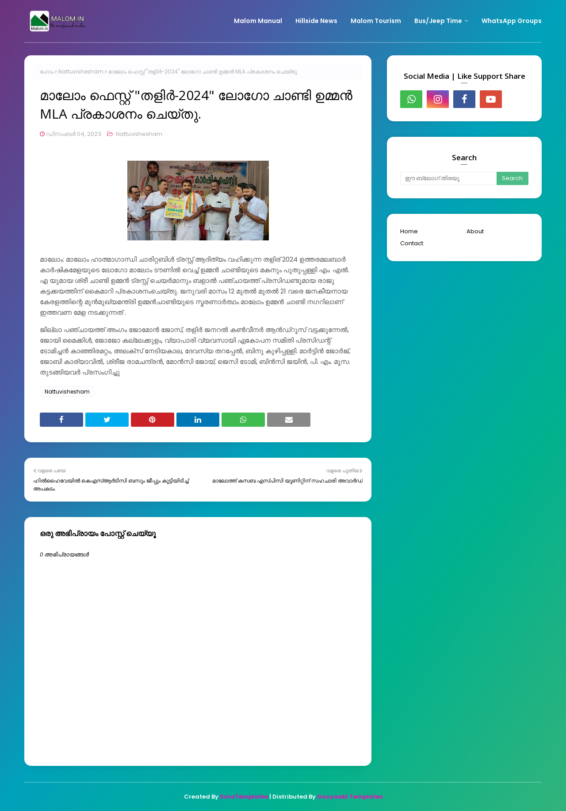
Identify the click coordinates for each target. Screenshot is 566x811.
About (475, 231)
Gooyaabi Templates (349, 796)
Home (409, 231)
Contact (411, 243)
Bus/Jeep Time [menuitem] (438, 20)
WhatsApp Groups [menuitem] (512, 20)
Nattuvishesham (80, 71)
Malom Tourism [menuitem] (376, 20)
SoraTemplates (244, 796)
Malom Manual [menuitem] (258, 20)
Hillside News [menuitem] (316, 20)
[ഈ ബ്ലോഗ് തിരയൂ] (448, 178)
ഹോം (47, 71)
